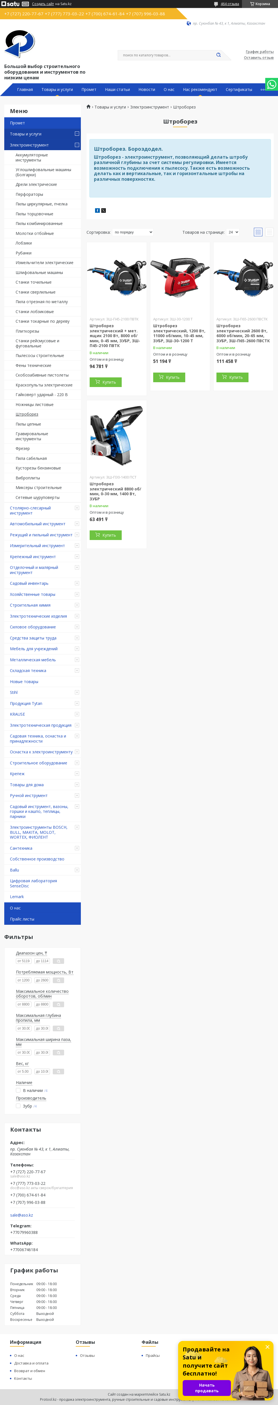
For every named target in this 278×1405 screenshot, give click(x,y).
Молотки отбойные (35, 233)
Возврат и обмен (29, 1370)
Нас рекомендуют (200, 90)
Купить (109, 382)
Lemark (17, 896)
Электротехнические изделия (38, 616)
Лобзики (24, 243)
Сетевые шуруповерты (38, 497)
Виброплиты (28, 478)
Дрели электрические (36, 184)
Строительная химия (30, 605)
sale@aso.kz (21, 1215)
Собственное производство (37, 859)
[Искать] (218, 55)
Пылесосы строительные (40, 355)
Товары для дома (27, 784)
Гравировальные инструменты (32, 436)
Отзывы (87, 1355)
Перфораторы (29, 194)
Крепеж (17, 773)
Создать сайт (43, 4)
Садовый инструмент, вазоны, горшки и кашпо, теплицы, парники (39, 811)
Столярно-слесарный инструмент (30, 510)
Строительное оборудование (38, 763)
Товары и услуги (57, 90)
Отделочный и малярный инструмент (34, 570)
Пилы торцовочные (34, 213)
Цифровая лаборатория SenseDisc (33, 883)
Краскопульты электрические (44, 385)
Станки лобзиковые (35, 311)
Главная (25, 90)
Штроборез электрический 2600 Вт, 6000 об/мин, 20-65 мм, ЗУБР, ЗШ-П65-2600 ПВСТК (243, 333)
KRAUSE (17, 714)
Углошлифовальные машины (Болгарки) (43, 172)
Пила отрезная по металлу (42, 301)
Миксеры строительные (39, 487)
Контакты (23, 1378)
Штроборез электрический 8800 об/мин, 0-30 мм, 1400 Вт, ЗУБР (115, 491)
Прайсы (153, 1355)
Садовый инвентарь (29, 583)
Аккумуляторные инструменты (32, 157)
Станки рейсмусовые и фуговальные (37, 343)
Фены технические (33, 365)
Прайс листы (22, 919)
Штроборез (27, 414)
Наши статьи (117, 90)
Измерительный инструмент (37, 545)
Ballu (14, 870)
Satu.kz (164, 1394)
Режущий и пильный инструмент (41, 534)
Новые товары (24, 681)
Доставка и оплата (31, 1363)
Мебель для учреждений (34, 648)
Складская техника (28, 670)
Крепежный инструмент (33, 556)
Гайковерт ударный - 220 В (42, 394)
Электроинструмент (29, 145)
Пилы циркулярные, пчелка (42, 204)
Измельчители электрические (44, 262)
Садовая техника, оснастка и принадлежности (38, 738)
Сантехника (21, 848)
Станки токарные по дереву (43, 321)
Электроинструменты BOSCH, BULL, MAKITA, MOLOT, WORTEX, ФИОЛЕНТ (39, 832)
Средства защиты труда (33, 638)
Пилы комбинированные (39, 223)
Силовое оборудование (33, 627)
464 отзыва (230, 3)
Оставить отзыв (259, 58)
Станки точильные (34, 282)
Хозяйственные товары (32, 594)
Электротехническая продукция (40, 725)
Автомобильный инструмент (38, 523)
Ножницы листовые (35, 404)
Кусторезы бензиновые (38, 468)
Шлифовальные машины (39, 272)
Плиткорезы (27, 331)
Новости (146, 90)
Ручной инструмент (29, 795)
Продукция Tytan (26, 703)
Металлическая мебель (33, 659)
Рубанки (23, 253)
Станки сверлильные (36, 292)
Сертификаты (239, 90)
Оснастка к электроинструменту (41, 751)
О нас (169, 90)
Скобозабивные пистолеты (42, 375)
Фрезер (23, 448)
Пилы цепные (28, 424)
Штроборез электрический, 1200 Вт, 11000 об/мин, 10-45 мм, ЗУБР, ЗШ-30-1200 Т (179, 333)
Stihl (14, 692)
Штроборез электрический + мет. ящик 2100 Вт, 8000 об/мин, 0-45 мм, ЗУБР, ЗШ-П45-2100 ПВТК (115, 335)
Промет (88, 90)
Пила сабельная (31, 458)
